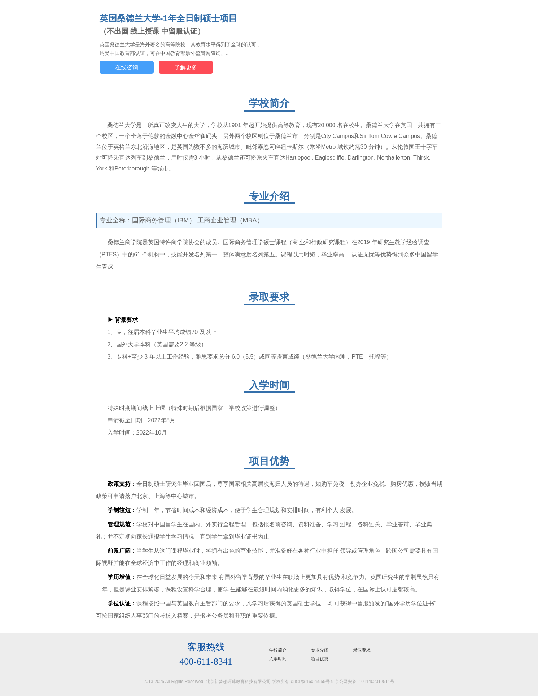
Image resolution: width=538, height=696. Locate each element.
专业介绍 (319, 650)
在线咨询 (126, 67)
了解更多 (185, 67)
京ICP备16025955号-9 (311, 681)
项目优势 (319, 658)
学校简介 (278, 650)
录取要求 (362, 650)
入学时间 (278, 658)
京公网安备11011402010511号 (364, 681)
